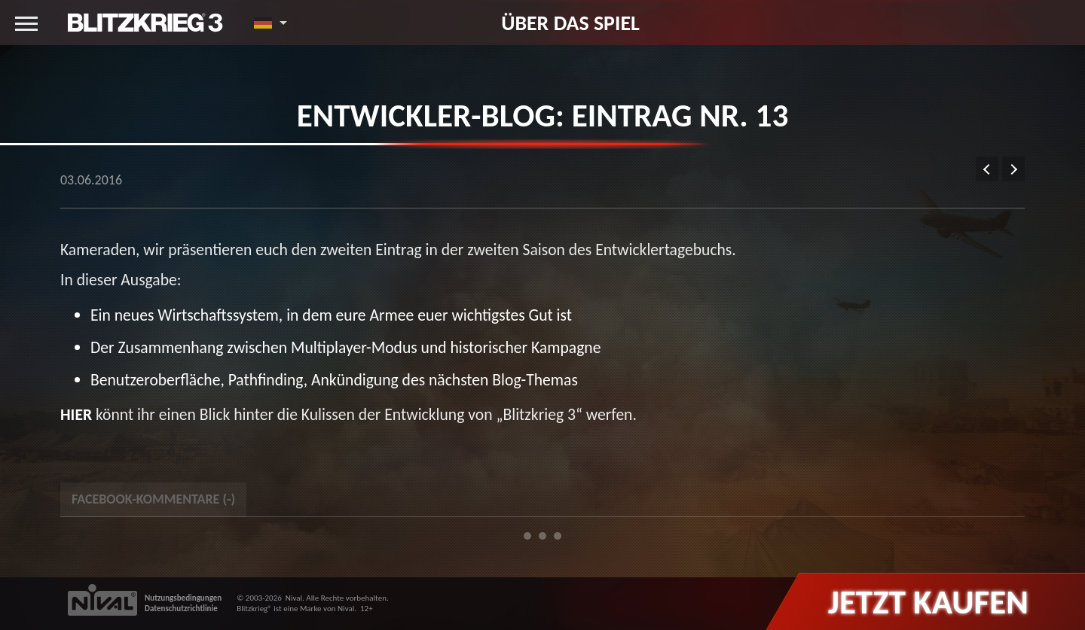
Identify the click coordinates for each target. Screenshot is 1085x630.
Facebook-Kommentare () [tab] (153, 499)
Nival (294, 598)
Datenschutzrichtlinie (181, 608)
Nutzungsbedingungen (183, 598)
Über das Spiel (570, 22)
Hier (76, 414)
